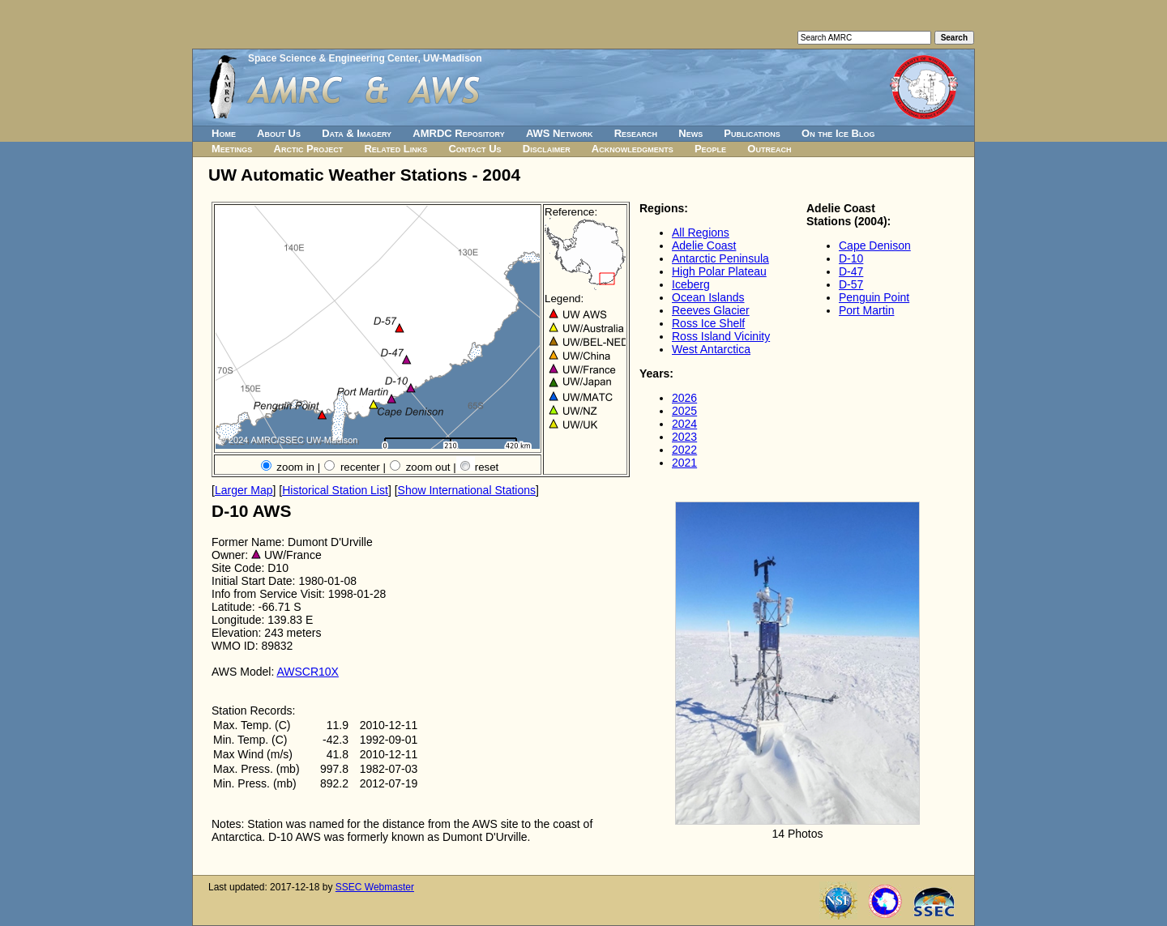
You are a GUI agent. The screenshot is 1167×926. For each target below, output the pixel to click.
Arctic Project (309, 149)
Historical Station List (335, 490)
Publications (752, 133)
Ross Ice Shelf (708, 323)
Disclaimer (547, 149)
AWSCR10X (307, 671)
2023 (684, 436)
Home (224, 133)
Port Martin (866, 310)
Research (635, 133)
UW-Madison (452, 58)
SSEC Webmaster (375, 887)
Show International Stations (467, 490)
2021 (684, 462)
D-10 (851, 258)
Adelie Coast (704, 245)
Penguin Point (874, 297)
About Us (279, 133)
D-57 (851, 284)
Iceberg (691, 284)
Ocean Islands (708, 297)
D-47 (851, 271)
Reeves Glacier (711, 310)
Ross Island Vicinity (721, 336)
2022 (684, 449)
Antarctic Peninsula (720, 258)
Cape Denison (875, 245)
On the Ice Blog (838, 133)
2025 (684, 410)
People (710, 149)
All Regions (700, 232)
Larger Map (244, 490)
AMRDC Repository (458, 133)
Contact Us (474, 149)
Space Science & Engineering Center (332, 58)
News (690, 133)
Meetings (232, 149)
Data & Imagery (356, 133)
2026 (684, 397)
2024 (684, 423)
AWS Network (559, 133)
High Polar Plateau (719, 271)
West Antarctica (711, 349)
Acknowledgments (632, 149)
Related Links (395, 149)
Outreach (769, 149)
